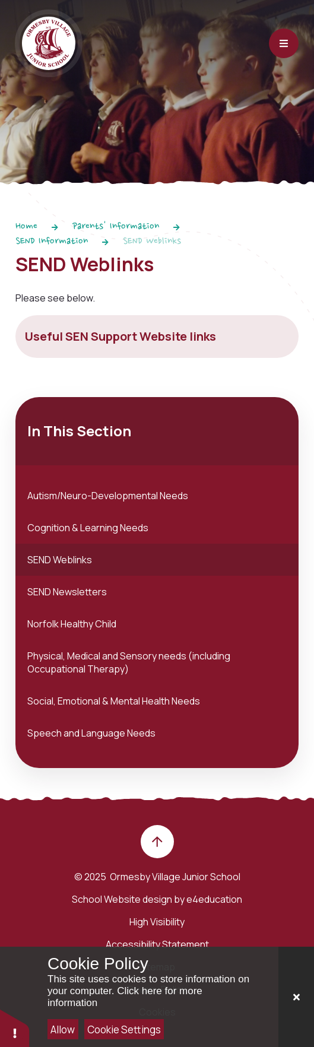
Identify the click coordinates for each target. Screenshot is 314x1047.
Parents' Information (115, 227)
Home (26, 227)
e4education (214, 899)
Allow (62, 1029)
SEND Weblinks (152, 242)
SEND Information (51, 242)
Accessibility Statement (157, 944)
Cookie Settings (124, 1029)
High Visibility (157, 921)
